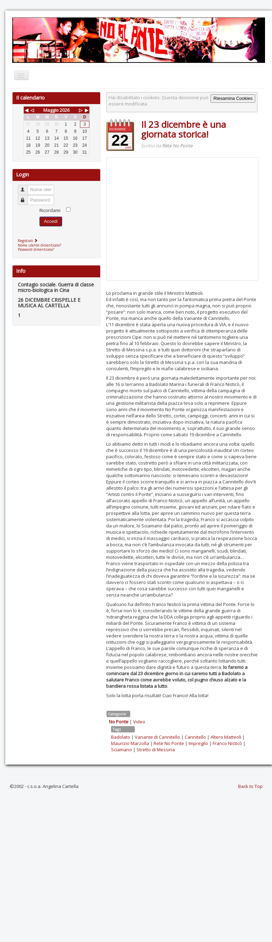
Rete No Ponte (169, 743)
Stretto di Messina (156, 749)
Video (139, 721)
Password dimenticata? (36, 249)
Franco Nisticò (227, 743)
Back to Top (250, 786)
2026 (64, 110)
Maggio (51, 110)
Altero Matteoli (226, 737)
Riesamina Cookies (232, 98)
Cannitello (195, 737)
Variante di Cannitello (157, 737)
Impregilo (198, 743)
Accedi (51, 221)
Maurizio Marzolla (130, 743)
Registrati (28, 240)
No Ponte (118, 721)
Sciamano (121, 749)
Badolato (120, 737)
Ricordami (49, 210)
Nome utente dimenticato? (39, 245)
